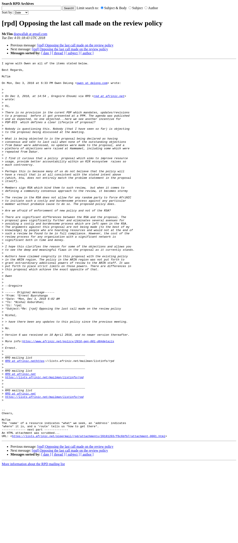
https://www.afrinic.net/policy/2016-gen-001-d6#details (68, 397)
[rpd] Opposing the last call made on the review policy (75, 45)
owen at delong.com (92, 87)
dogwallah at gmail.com (30, 34)
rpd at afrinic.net (109, 103)
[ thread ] (58, 53)
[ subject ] (73, 53)
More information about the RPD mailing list (33, 539)
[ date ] (46, 53)
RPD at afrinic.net (20, 437)
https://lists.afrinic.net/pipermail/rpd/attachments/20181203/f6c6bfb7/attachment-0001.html (88, 511)
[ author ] (87, 53)
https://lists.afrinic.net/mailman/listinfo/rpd (44, 441)
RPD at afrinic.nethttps (24, 421)
